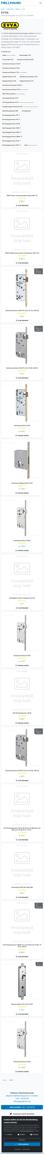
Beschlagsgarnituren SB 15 (11, 119)
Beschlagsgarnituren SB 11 (11, 115)
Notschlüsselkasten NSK (10, 111)
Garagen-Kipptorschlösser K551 (20, 107)
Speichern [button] (22, 1140)
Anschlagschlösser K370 (10, 98)
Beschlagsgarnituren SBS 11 (11, 141)
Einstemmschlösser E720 (14, 72)
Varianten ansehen (22, 435)
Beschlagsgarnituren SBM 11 (11, 128)
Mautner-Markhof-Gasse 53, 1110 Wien (22, 1096)
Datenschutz (26, 1149)
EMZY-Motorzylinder (13, 94)
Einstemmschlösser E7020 (11, 68)
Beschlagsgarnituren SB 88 (11, 124)
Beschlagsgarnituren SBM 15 (11, 132)
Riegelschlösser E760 (9, 81)
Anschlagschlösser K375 (18, 102)
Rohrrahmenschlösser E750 (29, 77)
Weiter (11, 1080)
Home (3, 9)
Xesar (30, 145)
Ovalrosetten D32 (8, 59)
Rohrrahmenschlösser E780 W (12, 85)
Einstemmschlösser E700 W (11, 64)
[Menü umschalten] (40, 3)
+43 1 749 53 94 (22, 1098)
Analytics (22, 1134)
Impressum (17, 1149)
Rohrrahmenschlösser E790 (15, 89)
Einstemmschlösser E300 (25, 59)
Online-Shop (10, 9)
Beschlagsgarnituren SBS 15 (11, 145)
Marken (17, 9)
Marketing (35, 1134)
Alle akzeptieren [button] (22, 1144)
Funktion (9, 1134)
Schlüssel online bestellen (22, 1114)
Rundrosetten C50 (25, 55)
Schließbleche (26, 111)
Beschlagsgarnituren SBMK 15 (12, 136)
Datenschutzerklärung (26, 1131)
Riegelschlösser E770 (26, 81)
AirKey (9, 55)
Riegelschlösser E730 (9, 77)
